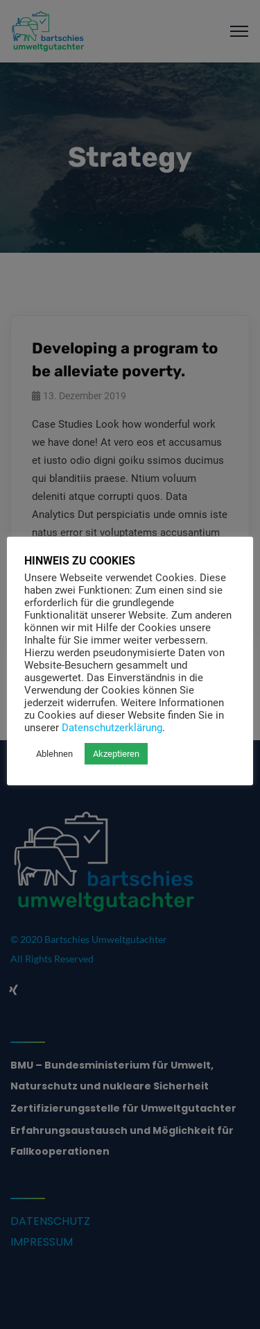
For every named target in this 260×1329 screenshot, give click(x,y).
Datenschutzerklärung (112, 727)
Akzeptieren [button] (116, 754)
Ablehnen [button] (54, 754)
